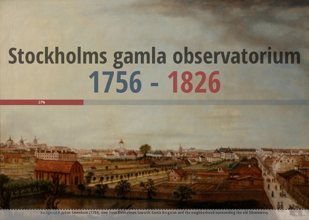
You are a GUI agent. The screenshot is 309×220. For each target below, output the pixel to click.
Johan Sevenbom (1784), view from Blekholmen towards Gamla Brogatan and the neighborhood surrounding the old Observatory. (165, 212)
